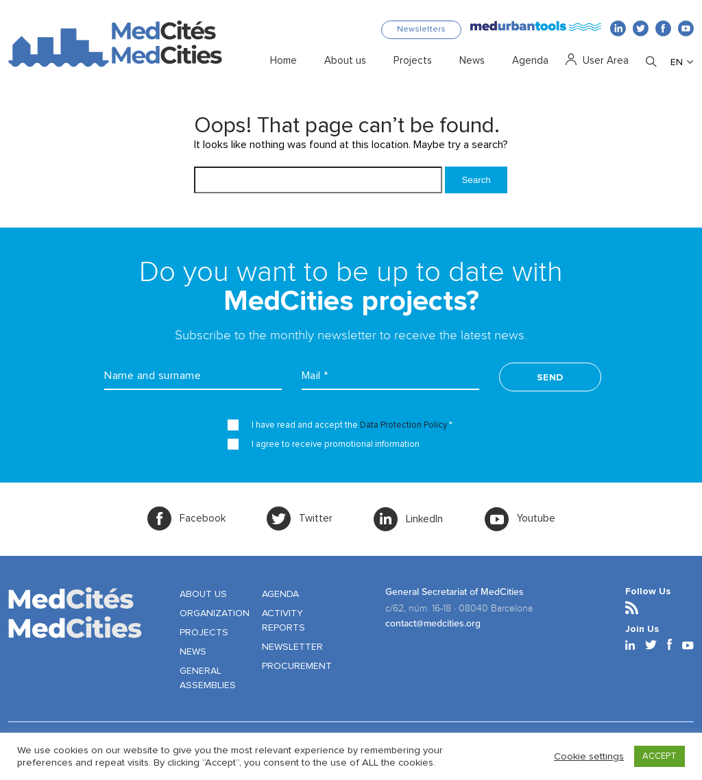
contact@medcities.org (433, 623)
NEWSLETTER (292, 647)
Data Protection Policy (403, 425)
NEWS (193, 652)
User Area (606, 61)
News (472, 61)
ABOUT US (203, 594)
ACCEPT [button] (659, 756)
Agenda (530, 61)
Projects (413, 61)
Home (283, 61)
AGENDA (280, 594)
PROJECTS (204, 632)
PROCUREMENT (297, 666)
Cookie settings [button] (589, 756)
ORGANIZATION (215, 613)
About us (345, 61)
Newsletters (421, 29)
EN (676, 62)
